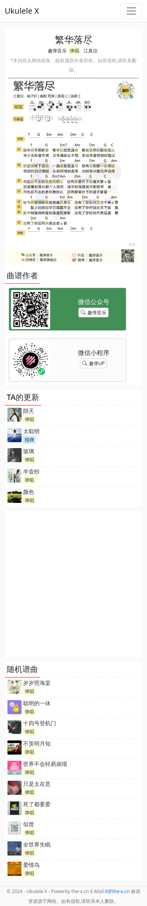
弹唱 (74, 50)
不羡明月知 (37, 743)
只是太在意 (37, 783)
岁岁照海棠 (37, 682)
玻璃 (28, 451)
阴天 (28, 410)
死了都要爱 (37, 804)
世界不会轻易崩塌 (45, 763)
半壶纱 (31, 471)
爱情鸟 (31, 864)
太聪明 (31, 431)
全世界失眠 (37, 844)
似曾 (28, 824)
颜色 (28, 491)
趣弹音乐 (57, 50)
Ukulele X (22, 10)
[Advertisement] (73, 584)
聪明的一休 (37, 703)
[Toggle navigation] (131, 11)
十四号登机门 (39, 723)
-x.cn (117, 891)
